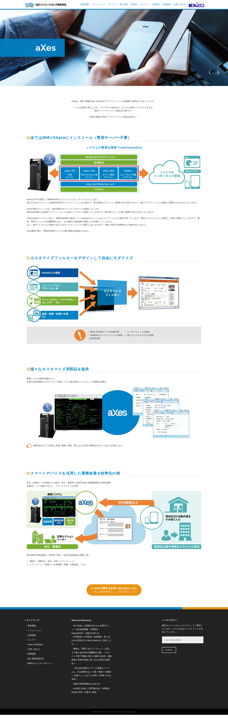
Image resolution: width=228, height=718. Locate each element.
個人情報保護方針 (36, 658)
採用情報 (167, 4)
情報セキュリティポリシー (40, 663)
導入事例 (124, 4)
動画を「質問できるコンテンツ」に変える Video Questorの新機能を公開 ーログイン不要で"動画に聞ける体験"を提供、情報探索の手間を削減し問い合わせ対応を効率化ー (91, 656)
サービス (113, 4)
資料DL (134, 4)
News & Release (35, 644)
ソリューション (99, 4)
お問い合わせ (180, 4)
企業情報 (156, 4)
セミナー (144, 4)
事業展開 (85, 4)
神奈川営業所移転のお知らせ (86, 684)
